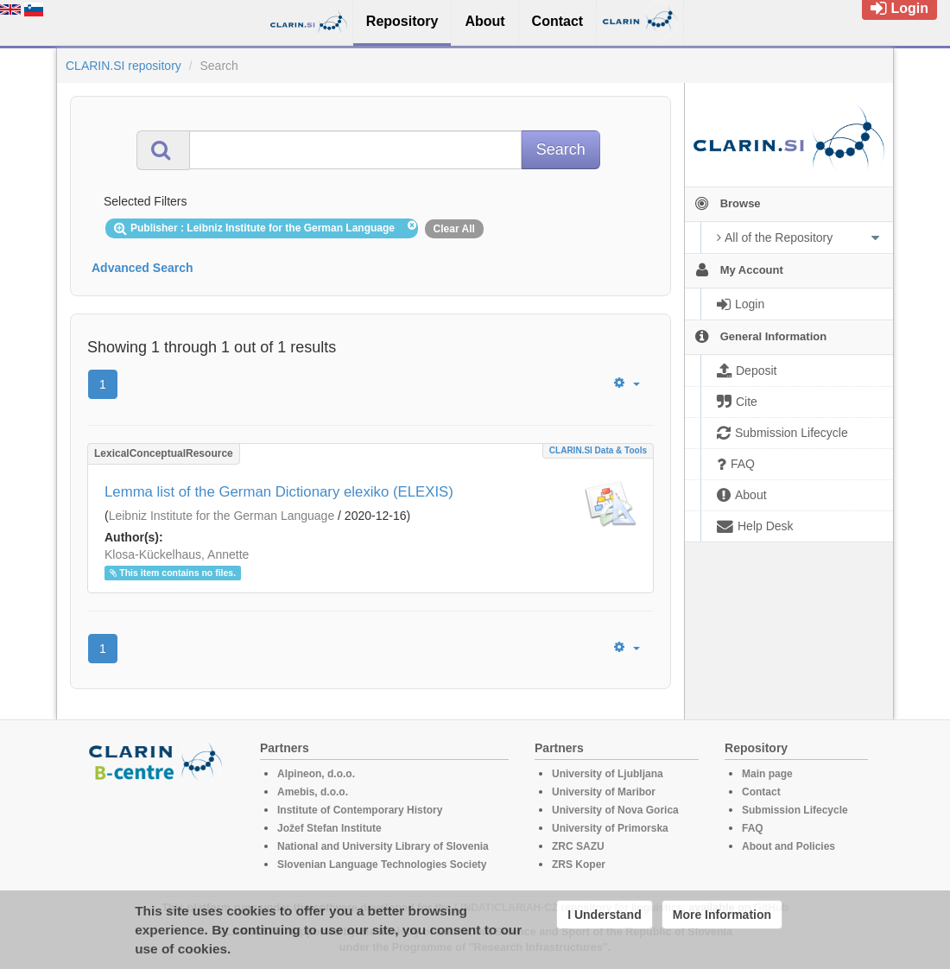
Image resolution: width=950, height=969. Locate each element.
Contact (761, 792)
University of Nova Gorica (615, 810)
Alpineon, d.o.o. (316, 774)
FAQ (752, 828)
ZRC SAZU (578, 846)
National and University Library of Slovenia (383, 846)
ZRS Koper (578, 864)
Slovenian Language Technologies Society (382, 864)
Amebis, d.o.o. (312, 792)
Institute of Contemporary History (359, 810)
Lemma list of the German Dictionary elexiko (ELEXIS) (278, 492)
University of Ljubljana (607, 774)
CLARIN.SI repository (123, 66)
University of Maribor (604, 792)
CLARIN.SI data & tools (598, 450)
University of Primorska (610, 828)
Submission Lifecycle (795, 810)
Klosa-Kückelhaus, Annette (176, 554)
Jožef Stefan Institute (329, 828)
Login (899, 8)
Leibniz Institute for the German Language (222, 515)
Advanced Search (142, 268)
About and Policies (788, 846)
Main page (767, 774)
